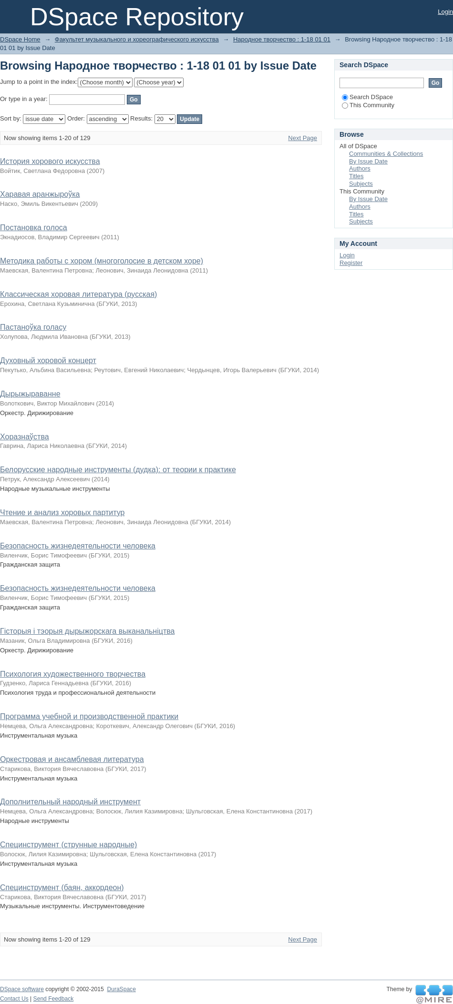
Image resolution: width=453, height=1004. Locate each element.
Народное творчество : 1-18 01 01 (281, 39)
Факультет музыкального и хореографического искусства (137, 39)
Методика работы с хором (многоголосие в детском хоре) (101, 261)
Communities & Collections (386, 153)
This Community (368, 105)
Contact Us (14, 998)
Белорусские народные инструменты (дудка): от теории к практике (118, 470)
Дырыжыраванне (30, 394)
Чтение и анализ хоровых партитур (62, 512)
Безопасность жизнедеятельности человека (77, 546)
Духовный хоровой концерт (48, 360)
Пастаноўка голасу (33, 327)
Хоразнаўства (24, 437)
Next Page (302, 138)
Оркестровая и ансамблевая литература (72, 759)
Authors (360, 168)
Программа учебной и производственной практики (89, 716)
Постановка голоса (33, 227)
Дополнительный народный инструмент (70, 802)
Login (445, 11)
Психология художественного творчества (72, 674)
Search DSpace (367, 97)
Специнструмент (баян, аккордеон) (62, 887)
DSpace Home (20, 39)
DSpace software (22, 989)
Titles (356, 176)
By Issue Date (368, 161)
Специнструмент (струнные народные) (68, 845)
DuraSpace (121, 989)
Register (351, 262)
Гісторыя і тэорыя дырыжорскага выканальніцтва (87, 631)
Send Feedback (53, 998)
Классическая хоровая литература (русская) (78, 294)
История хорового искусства (50, 161)
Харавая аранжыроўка (40, 194)
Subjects (361, 183)
